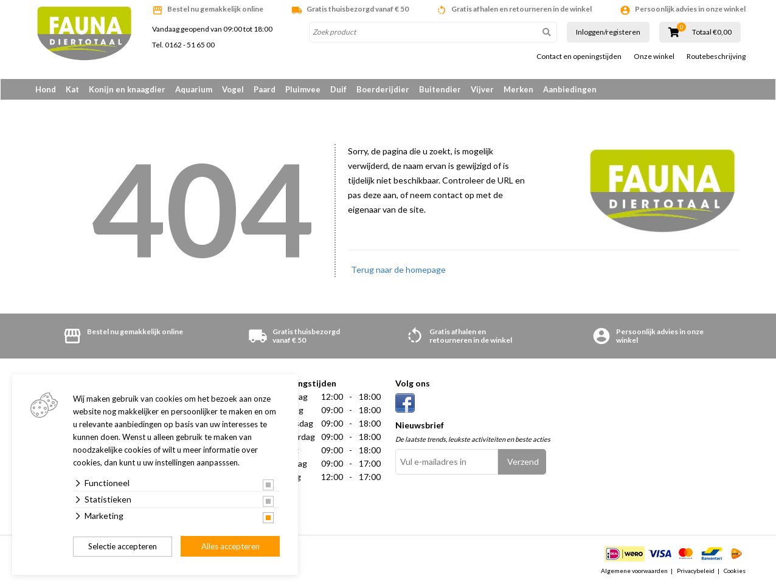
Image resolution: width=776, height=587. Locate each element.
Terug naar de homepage (398, 270)
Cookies (735, 571)
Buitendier (440, 89)
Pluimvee (302, 89)
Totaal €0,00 (712, 32)
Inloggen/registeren (608, 31)
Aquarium (193, 89)
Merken (518, 89)
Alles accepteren (230, 546)
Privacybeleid (696, 571)
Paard (264, 89)
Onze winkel (654, 56)
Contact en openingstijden (579, 56)
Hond (45, 89)
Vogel (233, 89)
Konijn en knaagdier (127, 89)
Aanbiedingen (570, 89)
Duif (338, 89)
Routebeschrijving (716, 56)
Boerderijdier (382, 89)
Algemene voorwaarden (634, 571)
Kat (72, 89)
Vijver (482, 89)
